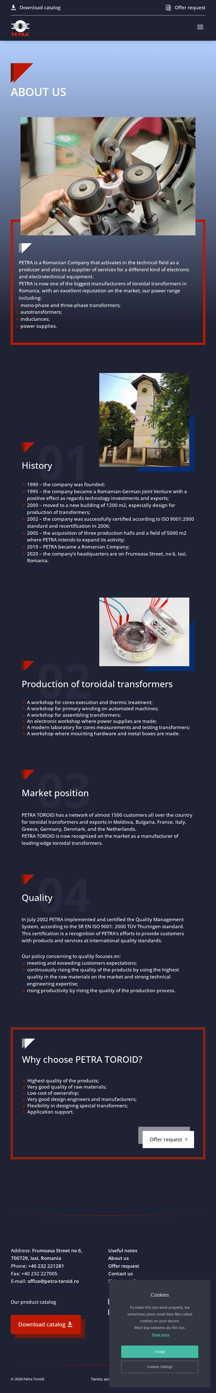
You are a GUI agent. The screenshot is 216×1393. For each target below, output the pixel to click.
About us (118, 1258)
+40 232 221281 (46, 1266)
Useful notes (122, 1250)
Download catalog (40, 7)
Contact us (120, 1273)
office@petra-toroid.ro (53, 1281)
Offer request (190, 7)
